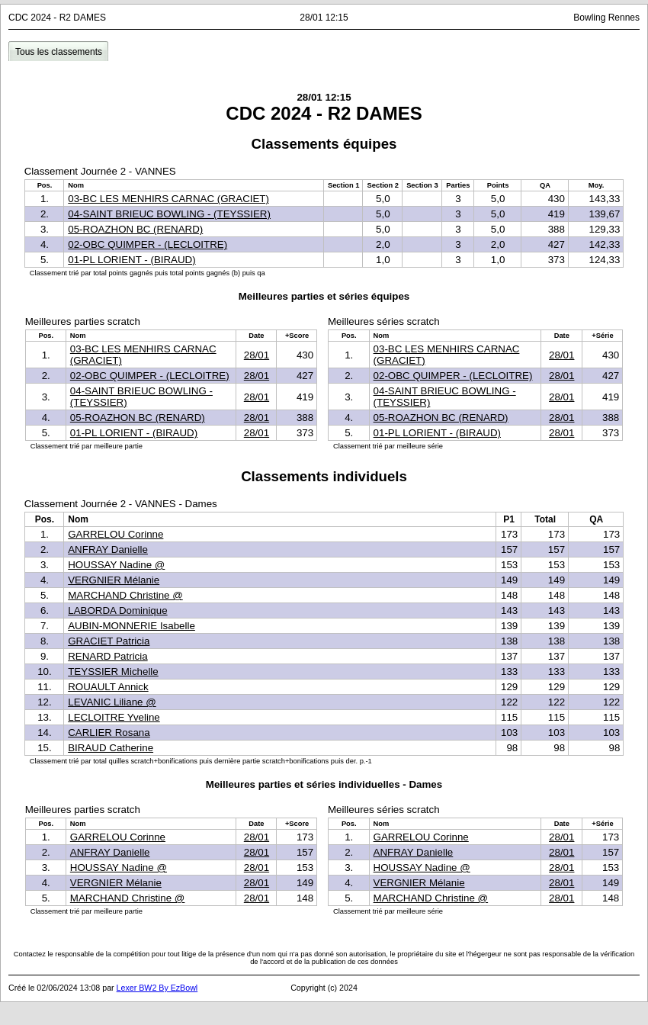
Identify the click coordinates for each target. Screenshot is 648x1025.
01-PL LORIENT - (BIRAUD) (131, 259)
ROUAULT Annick (108, 686)
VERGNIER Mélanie (113, 580)
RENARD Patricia (107, 656)
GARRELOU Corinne (115, 534)
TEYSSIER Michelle (113, 671)
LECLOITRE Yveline (114, 717)
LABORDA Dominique (117, 610)
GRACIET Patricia (108, 641)
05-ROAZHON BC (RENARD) (135, 229)
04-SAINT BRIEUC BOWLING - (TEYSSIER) (169, 214)
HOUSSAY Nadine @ (116, 564)
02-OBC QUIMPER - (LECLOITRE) (147, 244)
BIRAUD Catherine (110, 747)
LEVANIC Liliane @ (112, 702)
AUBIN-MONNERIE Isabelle (131, 625)
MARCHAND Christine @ (125, 595)
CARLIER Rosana (108, 732)
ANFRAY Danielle (108, 549)
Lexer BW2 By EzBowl (157, 987)
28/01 (256, 355)
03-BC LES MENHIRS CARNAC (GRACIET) (168, 198)
